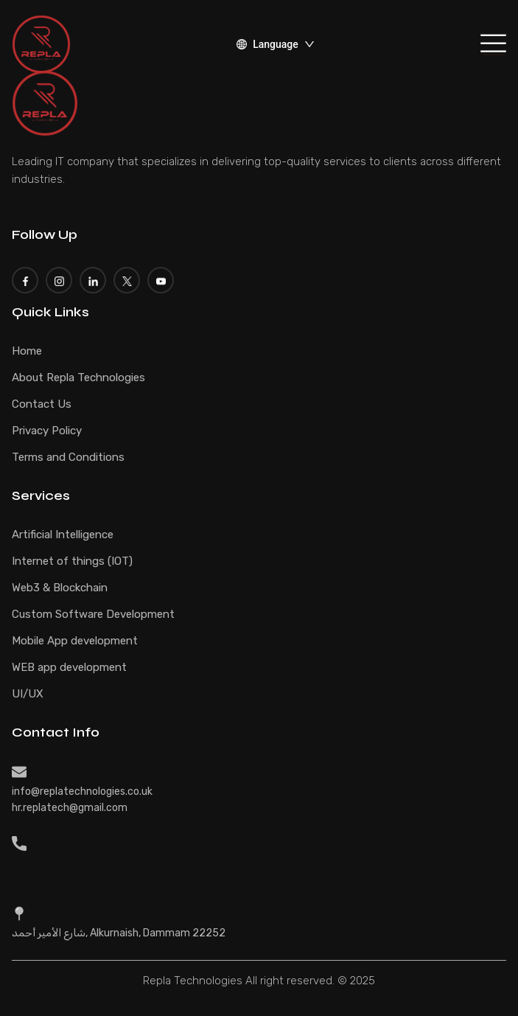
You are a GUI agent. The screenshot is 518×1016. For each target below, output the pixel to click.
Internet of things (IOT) (72, 561)
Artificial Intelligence (62, 534)
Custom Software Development (93, 614)
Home (27, 351)
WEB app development (69, 667)
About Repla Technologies (78, 377)
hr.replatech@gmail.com (69, 807)
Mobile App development (75, 640)
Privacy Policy (47, 430)
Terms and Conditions (68, 457)
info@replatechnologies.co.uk (82, 791)
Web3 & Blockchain (60, 587)
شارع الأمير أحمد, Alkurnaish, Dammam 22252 (118, 933)
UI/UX (27, 693)
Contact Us (41, 404)
